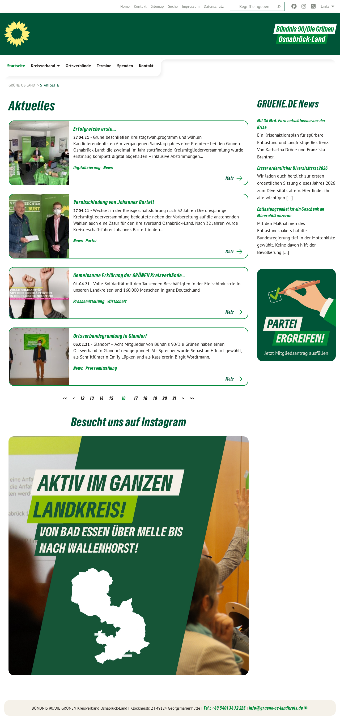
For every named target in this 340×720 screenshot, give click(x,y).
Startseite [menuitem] (16, 65)
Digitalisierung (87, 167)
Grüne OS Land (22, 85)
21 (174, 398)
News (108, 167)
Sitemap (157, 6)
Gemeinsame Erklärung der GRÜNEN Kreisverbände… (129, 275)
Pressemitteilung (89, 301)
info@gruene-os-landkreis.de (276, 708)
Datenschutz (214, 6)
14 (102, 398)
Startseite (49, 85)
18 (145, 398)
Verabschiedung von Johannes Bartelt (113, 202)
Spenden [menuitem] (125, 65)
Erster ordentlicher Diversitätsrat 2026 (292, 168)
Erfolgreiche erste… (94, 129)
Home (125, 6)
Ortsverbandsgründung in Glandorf (110, 336)
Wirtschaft (117, 301)
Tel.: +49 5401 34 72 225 (224, 708)
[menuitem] (125, 6)
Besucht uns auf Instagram (128, 421)
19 (155, 398)
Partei (91, 240)
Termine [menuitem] (104, 65)
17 (136, 398)
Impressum (190, 6)
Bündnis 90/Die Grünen (304, 28)
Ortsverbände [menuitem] (78, 65)
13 (92, 398)
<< (64, 398)
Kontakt (140, 6)
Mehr (230, 178)
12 (82, 398)
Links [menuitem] (325, 6)
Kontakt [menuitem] (146, 65)
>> (192, 398)
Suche (173, 6)
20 (165, 398)
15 (111, 398)
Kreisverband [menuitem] (43, 65)
